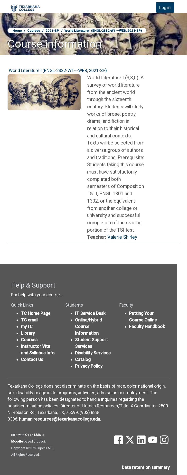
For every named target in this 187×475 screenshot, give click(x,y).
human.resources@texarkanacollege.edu (59, 419)
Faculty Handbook (147, 326)
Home (17, 30)
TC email (29, 319)
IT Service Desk (90, 313)
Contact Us (32, 359)
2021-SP (52, 30)
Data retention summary (146, 467)
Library (28, 333)
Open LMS (33, 435)
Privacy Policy (89, 366)
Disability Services (93, 352)
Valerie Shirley (122, 237)
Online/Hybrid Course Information (88, 326)
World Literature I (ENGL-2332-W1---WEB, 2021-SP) (103, 30)
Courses (33, 30)
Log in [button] (165, 7)
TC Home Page (35, 313)
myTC (27, 326)
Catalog (83, 359)
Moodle (17, 441)
